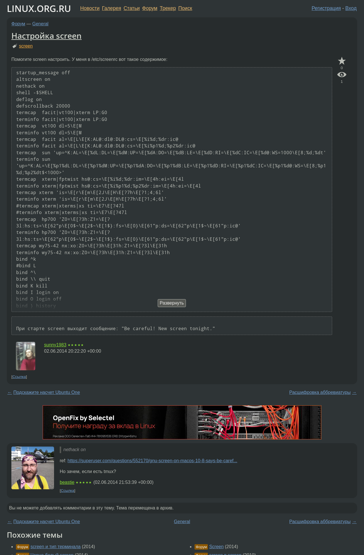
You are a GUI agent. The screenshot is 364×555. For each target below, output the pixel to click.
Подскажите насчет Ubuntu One (46, 392)
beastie (67, 482)
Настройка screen (46, 35)
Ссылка (19, 377)
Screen (216, 546)
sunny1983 (55, 344)
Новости (90, 8)
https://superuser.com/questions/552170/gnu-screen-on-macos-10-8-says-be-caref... (152, 460)
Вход (351, 8)
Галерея (111, 8)
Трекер (168, 8)
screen (26, 46)
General (40, 23)
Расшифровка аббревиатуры (320, 392)
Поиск (185, 8)
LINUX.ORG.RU (39, 8)
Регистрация (326, 8)
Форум (149, 8)
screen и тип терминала (55, 546)
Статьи (131, 8)
